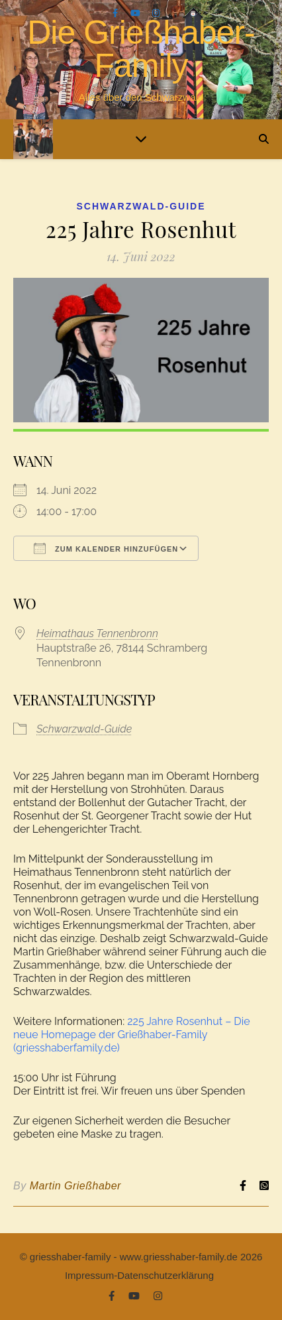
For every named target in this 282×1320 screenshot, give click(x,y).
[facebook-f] (116, 13)
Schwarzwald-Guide (141, 206)
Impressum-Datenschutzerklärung (139, 1275)
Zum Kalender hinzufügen (106, 548)
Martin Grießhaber (75, 1185)
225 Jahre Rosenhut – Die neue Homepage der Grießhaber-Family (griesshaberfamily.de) (131, 1034)
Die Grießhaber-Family (140, 49)
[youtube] (136, 13)
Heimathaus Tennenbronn (97, 633)
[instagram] (156, 13)
